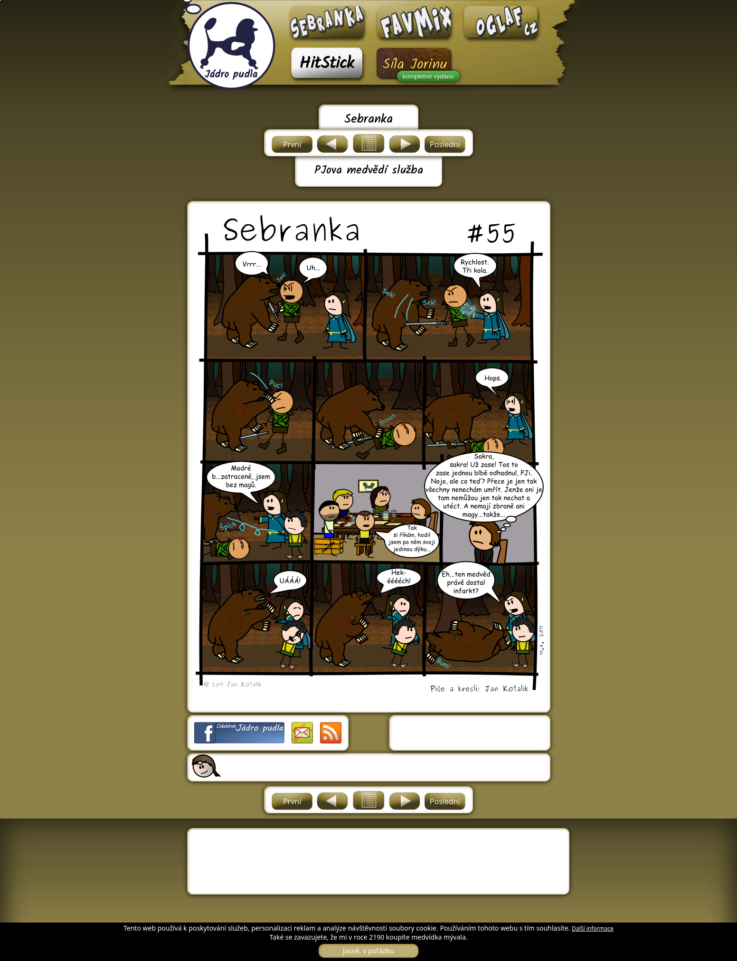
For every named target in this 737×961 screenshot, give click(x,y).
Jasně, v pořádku (368, 950)
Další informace (593, 928)
